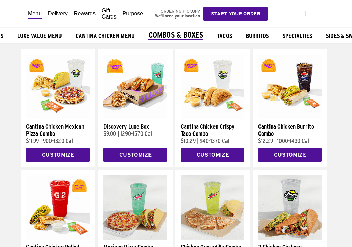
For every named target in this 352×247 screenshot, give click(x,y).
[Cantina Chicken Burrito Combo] (290, 117)
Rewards (85, 13)
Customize (58, 155)
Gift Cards (109, 14)
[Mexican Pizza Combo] (135, 238)
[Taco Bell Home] (14, 14)
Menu (35, 13)
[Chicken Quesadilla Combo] (212, 238)
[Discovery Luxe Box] (135, 117)
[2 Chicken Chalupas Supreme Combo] (290, 238)
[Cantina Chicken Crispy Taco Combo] (212, 117)
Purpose (133, 13)
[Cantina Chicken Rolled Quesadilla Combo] (58, 238)
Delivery (58, 13)
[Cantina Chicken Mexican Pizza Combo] (58, 117)
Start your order (235, 13)
